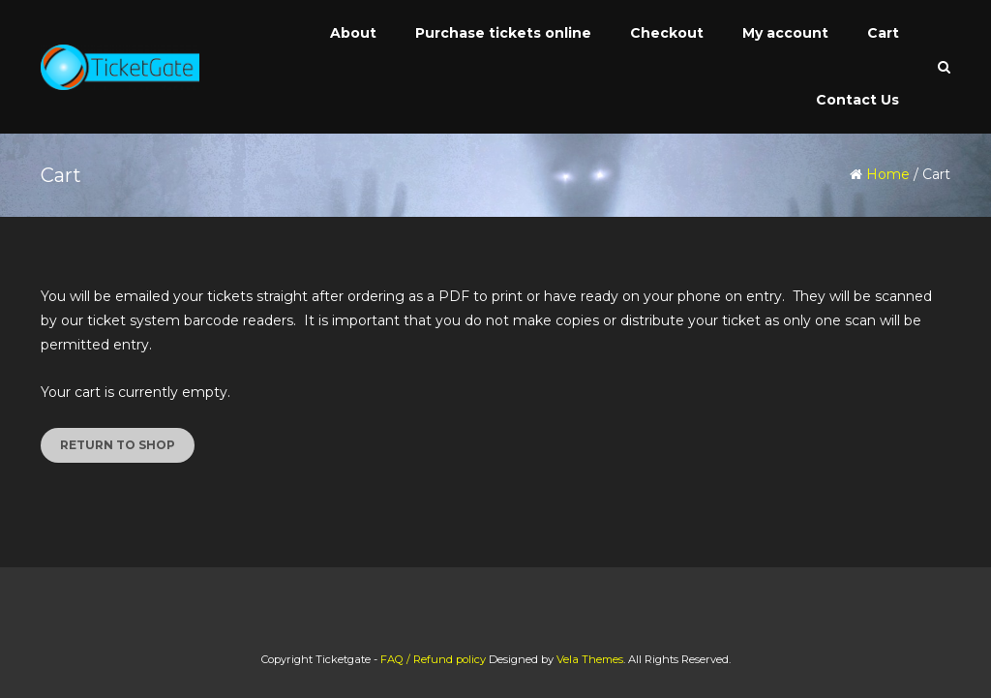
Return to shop (117, 445)
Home (888, 174)
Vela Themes (589, 659)
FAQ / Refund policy (433, 659)
